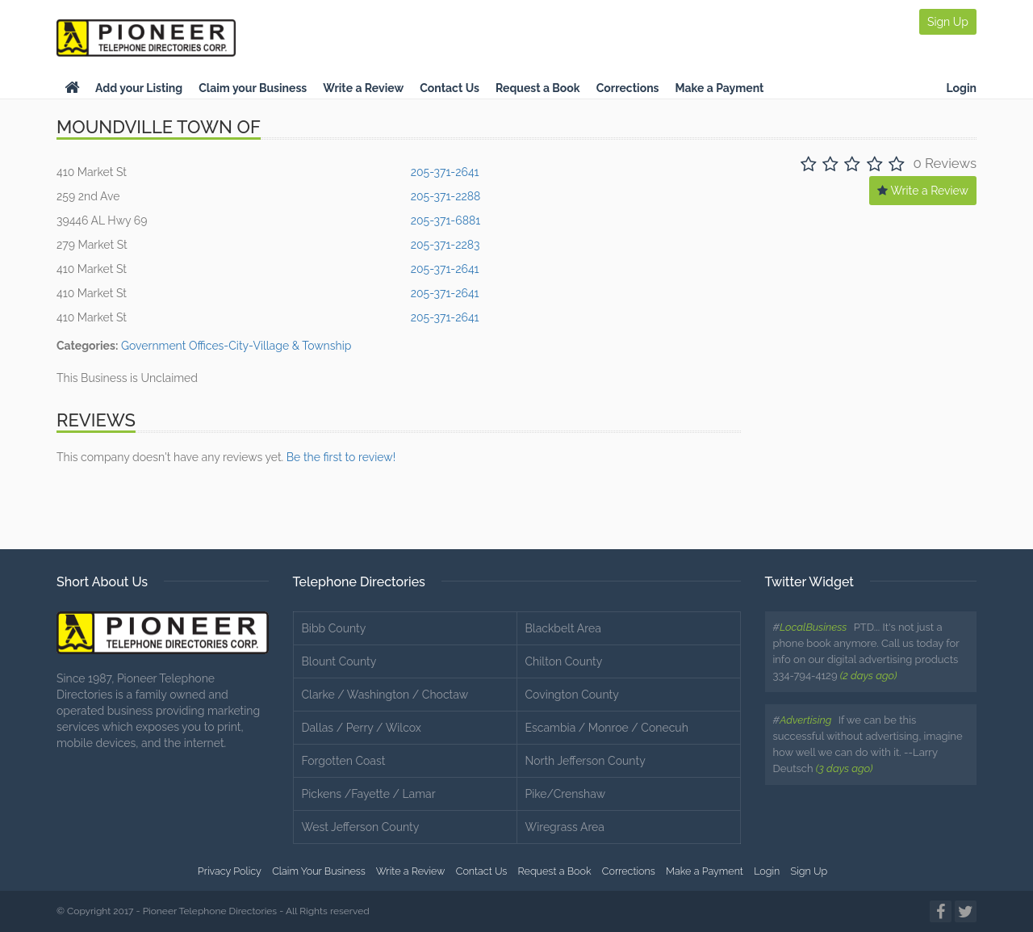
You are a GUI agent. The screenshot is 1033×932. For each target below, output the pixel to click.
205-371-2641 (445, 172)
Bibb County (334, 628)
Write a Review (363, 88)
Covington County (572, 694)
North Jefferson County (585, 760)
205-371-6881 (446, 220)
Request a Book (538, 88)
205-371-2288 (446, 196)
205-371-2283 (445, 244)
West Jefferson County (361, 827)
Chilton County (564, 661)
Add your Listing (138, 88)
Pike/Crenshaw (565, 793)
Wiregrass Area (564, 827)
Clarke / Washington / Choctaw (385, 694)
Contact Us (449, 88)
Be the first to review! (340, 457)
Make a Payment (719, 88)
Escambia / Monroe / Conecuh (606, 727)
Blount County (339, 661)
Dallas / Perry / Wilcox (361, 727)
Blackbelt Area (563, 628)
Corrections (627, 88)
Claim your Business (253, 88)
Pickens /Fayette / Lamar (369, 793)
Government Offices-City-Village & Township (236, 345)
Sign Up (947, 21)
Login (961, 88)
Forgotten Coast (344, 760)
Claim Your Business (319, 871)
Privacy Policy (229, 871)
